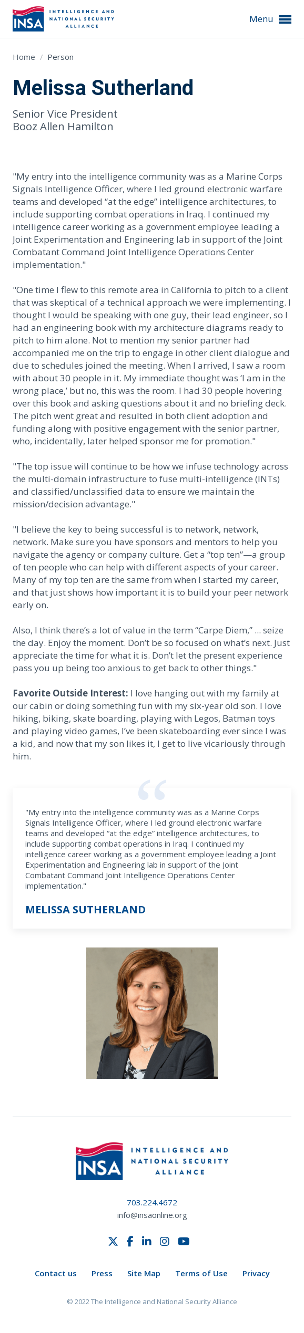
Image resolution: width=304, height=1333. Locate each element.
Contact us (56, 1273)
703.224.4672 (152, 1202)
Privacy (256, 1273)
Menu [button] (270, 19)
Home (25, 56)
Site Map (143, 1273)
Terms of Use (201, 1273)
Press (102, 1273)
